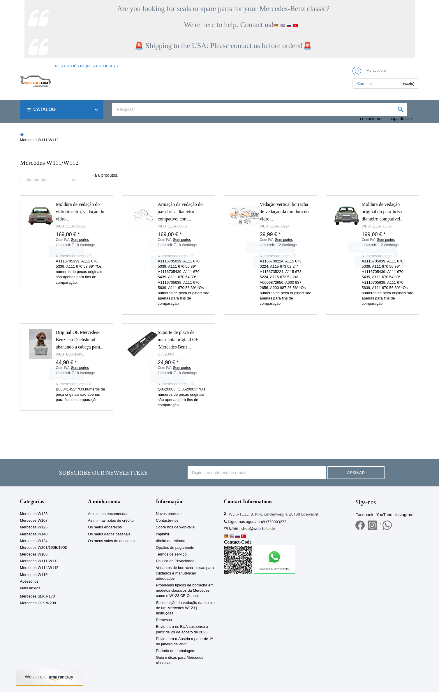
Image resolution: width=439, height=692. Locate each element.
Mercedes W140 (34, 534)
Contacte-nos (167, 520)
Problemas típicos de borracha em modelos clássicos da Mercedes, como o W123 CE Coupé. (185, 590)
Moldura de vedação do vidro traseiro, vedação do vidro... (80, 211)
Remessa (164, 620)
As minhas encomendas (108, 513)
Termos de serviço (171, 554)
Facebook (364, 514)
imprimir (162, 534)
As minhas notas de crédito (111, 520)
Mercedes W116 (34, 574)
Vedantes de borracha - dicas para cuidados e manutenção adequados (185, 572)
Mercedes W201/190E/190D (44, 547)
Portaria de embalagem (175, 651)
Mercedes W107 (34, 520)
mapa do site (400, 118)
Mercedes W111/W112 (39, 561)
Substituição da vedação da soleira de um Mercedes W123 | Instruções (185, 607)
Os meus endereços (105, 527)
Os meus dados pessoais (109, 534)
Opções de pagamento (175, 547)
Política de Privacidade (175, 561)
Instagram (404, 514)
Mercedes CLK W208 (38, 603)
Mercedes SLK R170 (37, 596)
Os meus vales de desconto (111, 541)
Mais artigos (30, 588)
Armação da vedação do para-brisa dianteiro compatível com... (180, 211)
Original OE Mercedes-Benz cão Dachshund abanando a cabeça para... (79, 339)
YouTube (384, 514)
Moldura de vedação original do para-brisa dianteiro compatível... (383, 211)
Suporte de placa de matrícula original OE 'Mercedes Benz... (178, 339)
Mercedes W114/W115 (39, 567)
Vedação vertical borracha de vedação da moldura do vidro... (284, 211)
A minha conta (104, 501)
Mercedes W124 (34, 541)
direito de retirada (170, 541)
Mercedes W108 (34, 554)
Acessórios (29, 581)
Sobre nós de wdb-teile (175, 527)
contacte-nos (371, 118)
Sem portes (182, 240)
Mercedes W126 (34, 527)
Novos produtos (169, 513)
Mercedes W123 (34, 513)
